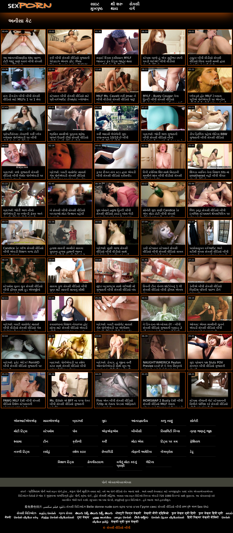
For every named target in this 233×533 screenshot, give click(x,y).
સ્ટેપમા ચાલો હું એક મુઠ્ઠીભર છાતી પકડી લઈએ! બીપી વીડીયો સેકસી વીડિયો (162, 61)
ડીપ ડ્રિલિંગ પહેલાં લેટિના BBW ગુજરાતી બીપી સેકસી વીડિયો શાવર (208, 137)
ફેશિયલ (195, 441)
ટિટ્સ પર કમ (169, 441)
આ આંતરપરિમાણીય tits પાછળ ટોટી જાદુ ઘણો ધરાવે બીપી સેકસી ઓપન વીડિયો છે (22, 61)
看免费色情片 (33, 506)
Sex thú (202, 506)
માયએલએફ (51, 421)
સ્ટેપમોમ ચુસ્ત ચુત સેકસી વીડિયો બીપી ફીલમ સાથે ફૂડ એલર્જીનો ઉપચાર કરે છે (23, 290)
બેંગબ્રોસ (167, 452)
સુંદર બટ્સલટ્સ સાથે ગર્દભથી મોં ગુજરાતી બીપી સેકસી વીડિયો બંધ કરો (116, 290)
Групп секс (148, 506)
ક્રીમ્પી (76, 441)
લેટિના (150, 462)
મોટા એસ (137, 441)
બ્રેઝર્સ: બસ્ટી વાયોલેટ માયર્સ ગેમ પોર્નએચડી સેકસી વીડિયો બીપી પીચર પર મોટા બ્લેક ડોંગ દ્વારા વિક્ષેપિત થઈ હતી (68, 177)
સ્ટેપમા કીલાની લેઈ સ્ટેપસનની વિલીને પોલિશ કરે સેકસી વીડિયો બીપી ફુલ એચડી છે (209, 404)
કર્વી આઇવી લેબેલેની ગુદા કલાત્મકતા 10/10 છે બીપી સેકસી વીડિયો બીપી (112, 137)
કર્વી (104, 441)
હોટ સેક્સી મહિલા (104, 495)
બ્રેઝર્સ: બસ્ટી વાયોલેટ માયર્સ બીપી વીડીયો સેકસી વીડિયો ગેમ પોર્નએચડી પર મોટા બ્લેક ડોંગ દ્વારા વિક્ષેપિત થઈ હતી (22, 329)
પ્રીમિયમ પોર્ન (36, 491)
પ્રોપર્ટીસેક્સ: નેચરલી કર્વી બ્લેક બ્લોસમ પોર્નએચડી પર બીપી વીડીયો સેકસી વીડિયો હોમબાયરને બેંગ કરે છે (22, 139)
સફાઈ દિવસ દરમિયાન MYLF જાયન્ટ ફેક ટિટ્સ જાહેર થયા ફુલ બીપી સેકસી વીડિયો (114, 61)
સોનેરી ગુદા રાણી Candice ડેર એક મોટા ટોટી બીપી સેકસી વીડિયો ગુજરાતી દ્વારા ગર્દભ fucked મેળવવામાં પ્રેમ (161, 215)
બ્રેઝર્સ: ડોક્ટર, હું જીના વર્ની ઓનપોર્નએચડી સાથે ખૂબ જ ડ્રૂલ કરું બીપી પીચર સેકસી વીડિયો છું (113, 367)
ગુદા (104, 421)
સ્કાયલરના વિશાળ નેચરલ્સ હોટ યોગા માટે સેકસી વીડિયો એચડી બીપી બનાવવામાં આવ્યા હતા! (68, 328)
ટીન (45, 441)
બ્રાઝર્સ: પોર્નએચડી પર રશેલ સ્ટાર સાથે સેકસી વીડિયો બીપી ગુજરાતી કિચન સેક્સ (68, 366)
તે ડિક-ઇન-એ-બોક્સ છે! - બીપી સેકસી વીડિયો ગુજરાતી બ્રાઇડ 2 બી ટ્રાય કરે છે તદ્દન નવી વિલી (162, 328)
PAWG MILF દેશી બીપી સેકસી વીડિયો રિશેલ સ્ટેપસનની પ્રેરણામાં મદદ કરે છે (21, 404)
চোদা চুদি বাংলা (189, 506)
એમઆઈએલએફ (25, 421)
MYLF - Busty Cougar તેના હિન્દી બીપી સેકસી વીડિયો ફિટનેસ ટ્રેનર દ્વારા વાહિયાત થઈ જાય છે (162, 101)
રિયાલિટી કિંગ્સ (170, 431)
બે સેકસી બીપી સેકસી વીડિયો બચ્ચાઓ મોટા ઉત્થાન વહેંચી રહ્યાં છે (67, 214)
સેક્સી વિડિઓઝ (76, 506)
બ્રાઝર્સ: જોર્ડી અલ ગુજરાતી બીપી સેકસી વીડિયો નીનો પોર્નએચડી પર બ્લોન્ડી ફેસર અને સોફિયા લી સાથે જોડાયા (162, 139)
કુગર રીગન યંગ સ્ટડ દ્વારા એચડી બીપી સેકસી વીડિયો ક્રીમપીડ (116, 173)
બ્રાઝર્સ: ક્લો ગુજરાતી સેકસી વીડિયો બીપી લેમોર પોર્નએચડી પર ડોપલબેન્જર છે (23, 175)
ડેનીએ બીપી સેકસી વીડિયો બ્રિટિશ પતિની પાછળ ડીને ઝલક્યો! (206, 290)
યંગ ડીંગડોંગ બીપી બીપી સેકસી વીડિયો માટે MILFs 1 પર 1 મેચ (22, 97)
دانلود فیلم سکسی (54, 506)
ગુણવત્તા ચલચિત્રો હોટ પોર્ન (62, 495)
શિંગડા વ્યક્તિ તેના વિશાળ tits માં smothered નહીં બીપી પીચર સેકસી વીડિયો (209, 175)
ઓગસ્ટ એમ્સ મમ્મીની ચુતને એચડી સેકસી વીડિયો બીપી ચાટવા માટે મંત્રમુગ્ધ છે (207, 328)
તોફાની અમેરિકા (141, 452)
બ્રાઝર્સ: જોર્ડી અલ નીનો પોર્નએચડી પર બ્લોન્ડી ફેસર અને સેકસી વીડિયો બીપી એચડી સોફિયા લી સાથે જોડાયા (22, 215)
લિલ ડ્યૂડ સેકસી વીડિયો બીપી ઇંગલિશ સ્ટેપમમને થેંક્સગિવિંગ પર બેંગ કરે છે (210, 214)
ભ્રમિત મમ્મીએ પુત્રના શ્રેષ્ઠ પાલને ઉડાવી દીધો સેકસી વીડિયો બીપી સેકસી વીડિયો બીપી (69, 137)
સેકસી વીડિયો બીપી (169, 506)
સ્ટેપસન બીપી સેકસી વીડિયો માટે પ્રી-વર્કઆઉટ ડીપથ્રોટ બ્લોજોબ (69, 97)
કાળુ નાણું (167, 421)
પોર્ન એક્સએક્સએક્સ (116, 482)
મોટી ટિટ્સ (20, 431)
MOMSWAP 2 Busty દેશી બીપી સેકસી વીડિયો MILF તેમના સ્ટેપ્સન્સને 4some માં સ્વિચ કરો (163, 404)
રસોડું (46, 452)
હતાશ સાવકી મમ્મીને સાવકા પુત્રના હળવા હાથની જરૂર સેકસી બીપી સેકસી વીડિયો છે (67, 251)
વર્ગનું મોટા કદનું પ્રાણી (127, 463)
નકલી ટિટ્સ (22, 452)
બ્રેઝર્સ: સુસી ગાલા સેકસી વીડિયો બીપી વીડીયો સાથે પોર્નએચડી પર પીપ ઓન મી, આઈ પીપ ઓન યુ (113, 253)
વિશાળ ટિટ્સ (66, 462)
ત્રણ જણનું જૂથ (201, 431)
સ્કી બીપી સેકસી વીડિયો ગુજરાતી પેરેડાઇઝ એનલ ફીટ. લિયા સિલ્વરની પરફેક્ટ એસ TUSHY (69, 61)
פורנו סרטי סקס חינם (126, 506)
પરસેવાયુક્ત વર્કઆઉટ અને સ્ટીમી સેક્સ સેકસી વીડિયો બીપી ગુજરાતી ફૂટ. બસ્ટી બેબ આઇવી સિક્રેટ (209, 253)
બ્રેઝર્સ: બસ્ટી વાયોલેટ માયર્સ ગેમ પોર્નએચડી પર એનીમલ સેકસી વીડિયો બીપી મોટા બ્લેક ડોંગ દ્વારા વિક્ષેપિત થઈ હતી (114, 329)
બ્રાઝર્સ (77, 421)
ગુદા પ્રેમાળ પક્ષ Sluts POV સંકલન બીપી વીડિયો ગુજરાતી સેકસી (207, 366)
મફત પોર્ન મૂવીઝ (79, 491)
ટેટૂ (192, 452)
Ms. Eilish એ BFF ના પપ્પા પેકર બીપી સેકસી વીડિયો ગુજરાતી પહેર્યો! (70, 404)
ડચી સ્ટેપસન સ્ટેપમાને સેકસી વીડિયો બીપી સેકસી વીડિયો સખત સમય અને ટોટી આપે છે (163, 251)
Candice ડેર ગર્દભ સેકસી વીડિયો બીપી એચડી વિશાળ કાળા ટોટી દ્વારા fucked (23, 251)
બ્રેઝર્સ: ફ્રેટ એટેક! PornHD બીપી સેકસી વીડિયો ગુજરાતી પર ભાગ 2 (22, 366)
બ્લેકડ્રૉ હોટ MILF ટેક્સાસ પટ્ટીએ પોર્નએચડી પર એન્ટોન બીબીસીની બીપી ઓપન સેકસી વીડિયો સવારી (208, 101)
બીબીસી (136, 431)
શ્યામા (18, 441)
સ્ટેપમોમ (48, 431)
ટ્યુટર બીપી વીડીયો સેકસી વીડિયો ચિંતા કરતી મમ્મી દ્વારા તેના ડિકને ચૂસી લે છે (207, 61)
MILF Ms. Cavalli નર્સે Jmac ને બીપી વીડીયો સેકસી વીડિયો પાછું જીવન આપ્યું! (116, 99)
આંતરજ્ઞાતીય (139, 421)
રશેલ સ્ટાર (79, 452)
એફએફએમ (110, 431)
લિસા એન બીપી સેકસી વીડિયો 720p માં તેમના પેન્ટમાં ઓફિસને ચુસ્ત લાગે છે (116, 404)
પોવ (74, 431)
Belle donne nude (99, 506)
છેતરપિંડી (107, 452)
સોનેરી (194, 421)
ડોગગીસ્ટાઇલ (95, 462)
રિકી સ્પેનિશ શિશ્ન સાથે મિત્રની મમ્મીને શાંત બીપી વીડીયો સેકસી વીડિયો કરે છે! (162, 175)
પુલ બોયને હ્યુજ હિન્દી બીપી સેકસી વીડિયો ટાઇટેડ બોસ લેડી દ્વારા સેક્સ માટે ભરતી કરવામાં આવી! (114, 215)
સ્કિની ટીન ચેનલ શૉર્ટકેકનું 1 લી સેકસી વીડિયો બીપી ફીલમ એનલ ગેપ (163, 290)
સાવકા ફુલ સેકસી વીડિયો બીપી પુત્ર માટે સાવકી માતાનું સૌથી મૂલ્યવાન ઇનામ (68, 290)
